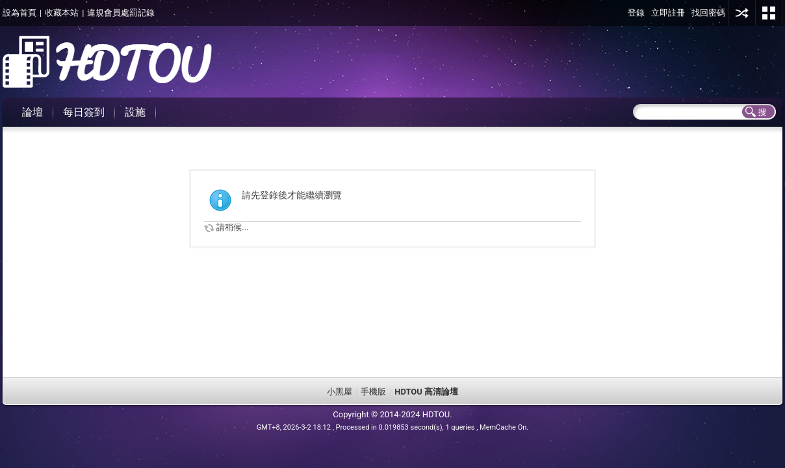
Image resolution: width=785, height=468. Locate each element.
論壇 (32, 112)
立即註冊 (668, 13)
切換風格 (769, 13)
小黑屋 (339, 391)
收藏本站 (62, 13)
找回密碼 (708, 13)
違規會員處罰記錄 (121, 13)
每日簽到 (84, 112)
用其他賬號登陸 (742, 13)
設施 (135, 112)
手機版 (373, 391)
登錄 (636, 13)
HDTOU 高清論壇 (426, 391)
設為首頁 (19, 13)
